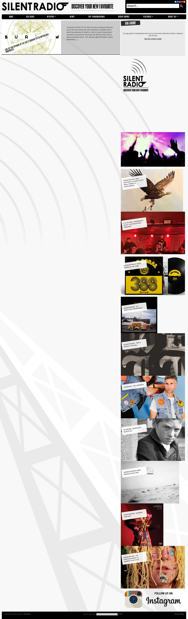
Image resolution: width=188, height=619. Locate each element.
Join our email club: (89, 614)
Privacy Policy (179, 614)
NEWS (72, 17)
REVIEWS (50, 17)
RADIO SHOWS (123, 17)
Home (11, 17)
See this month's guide (153, 39)
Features (147, 17)
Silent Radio (63, 6)
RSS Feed (27, 614)
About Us (172, 17)
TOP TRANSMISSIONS (96, 17)
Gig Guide (30, 17)
